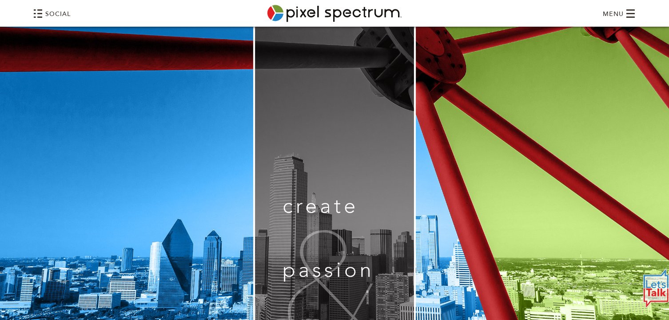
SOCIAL (52, 13)
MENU (619, 13)
